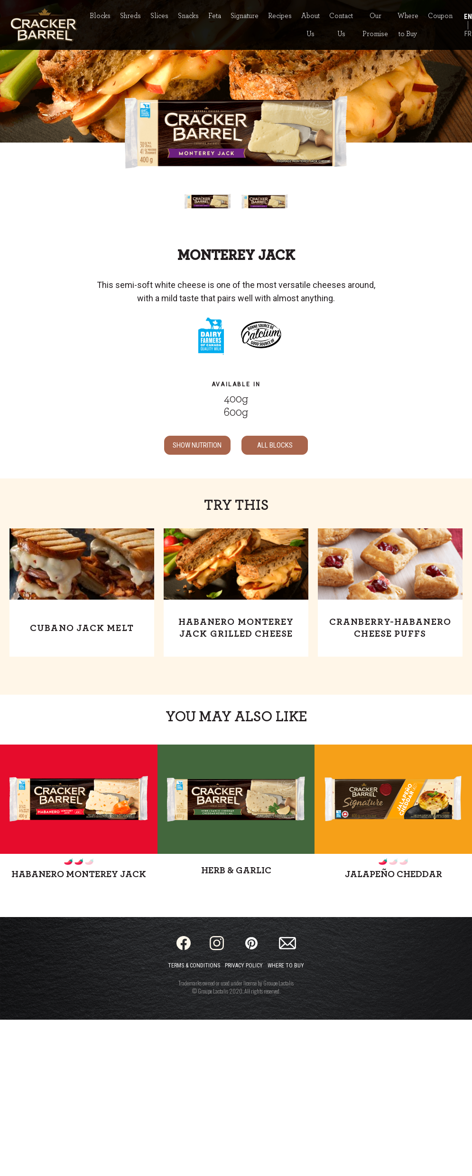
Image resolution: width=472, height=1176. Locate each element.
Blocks (100, 15)
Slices (159, 15)
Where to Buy (408, 25)
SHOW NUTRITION (197, 445)
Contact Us (341, 25)
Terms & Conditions (194, 965)
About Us (310, 25)
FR (468, 33)
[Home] (43, 25)
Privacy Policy (244, 965)
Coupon (440, 15)
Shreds (130, 15)
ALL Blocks (275, 445)
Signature (245, 15)
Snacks (188, 15)
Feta (214, 15)
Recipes (280, 15)
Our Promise (375, 25)
